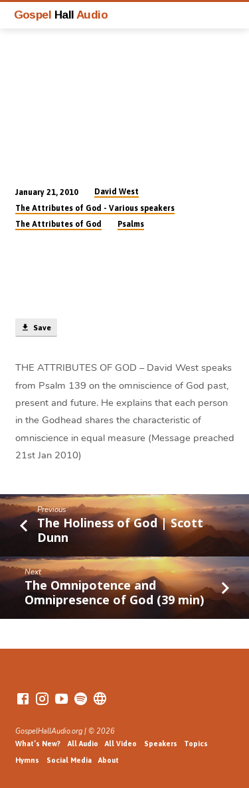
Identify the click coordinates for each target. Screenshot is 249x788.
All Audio (83, 744)
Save (36, 327)
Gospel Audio (61, 14)
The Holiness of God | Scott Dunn (120, 530)
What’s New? (37, 744)
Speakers (160, 744)
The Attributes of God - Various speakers (95, 208)
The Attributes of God (58, 224)
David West (116, 191)
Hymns (27, 760)
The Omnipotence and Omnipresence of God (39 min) (114, 592)
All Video (121, 744)
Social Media (69, 760)
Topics (196, 744)
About (108, 760)
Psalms (131, 224)
